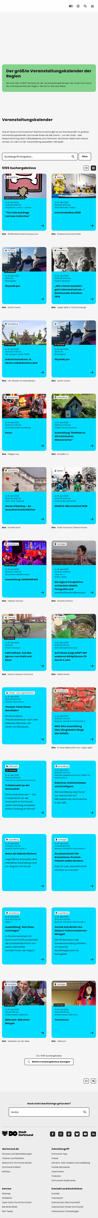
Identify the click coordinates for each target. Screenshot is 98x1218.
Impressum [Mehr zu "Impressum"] (57, 1197)
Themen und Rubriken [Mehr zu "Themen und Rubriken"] (13, 1158)
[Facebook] (52, 1134)
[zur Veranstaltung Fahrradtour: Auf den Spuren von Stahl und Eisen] (24, 642)
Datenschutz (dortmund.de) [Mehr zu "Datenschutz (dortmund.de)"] (66, 1202)
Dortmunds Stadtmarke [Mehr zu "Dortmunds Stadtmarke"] (64, 1180)
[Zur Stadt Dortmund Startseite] (18, 6)
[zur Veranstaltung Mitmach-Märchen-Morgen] (24, 1009)
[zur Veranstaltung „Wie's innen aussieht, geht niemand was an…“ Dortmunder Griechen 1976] (74, 275)
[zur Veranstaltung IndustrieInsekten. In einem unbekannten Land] (24, 348)
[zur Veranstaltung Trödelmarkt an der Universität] (24, 789)
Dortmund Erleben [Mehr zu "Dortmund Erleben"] (11, 1167)
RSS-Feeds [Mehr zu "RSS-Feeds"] (7, 1211)
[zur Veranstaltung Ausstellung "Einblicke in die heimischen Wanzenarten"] (74, 422)
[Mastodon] (68, 1134)
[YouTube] (85, 1134)
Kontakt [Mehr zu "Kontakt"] (56, 1193)
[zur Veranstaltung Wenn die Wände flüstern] (24, 862)
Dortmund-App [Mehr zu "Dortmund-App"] (59, 1153)
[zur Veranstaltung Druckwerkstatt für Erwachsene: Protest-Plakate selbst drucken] (74, 862)
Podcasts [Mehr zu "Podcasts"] (56, 1176)
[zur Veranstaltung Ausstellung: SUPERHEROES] (24, 569)
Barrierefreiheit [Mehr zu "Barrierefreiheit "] (9, 1206)
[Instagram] (60, 1134)
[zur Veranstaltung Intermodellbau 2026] (74, 202)
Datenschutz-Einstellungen (65, 1211)
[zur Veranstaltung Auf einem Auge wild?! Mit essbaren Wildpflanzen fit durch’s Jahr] (74, 642)
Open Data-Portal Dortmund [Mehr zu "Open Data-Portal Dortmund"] (16, 1202)
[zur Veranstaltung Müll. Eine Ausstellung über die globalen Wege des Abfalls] (74, 715)
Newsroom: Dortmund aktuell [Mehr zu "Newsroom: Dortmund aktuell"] (16, 1162)
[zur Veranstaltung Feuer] (24, 422)
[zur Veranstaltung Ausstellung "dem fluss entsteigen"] (24, 935)
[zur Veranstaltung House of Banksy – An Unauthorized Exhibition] (24, 495)
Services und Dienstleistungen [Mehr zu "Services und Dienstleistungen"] (17, 1153)
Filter (85, 156)
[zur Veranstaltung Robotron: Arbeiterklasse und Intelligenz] (74, 789)
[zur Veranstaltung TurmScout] (74, 1009)
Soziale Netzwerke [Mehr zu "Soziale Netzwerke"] (61, 1167)
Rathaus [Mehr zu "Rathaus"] (6, 1171)
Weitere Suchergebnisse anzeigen (49, 1061)
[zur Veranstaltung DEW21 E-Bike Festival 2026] (74, 495)
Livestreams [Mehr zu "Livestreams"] (58, 1171)
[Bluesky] (77, 1134)
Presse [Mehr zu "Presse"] (55, 1158)
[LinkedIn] (93, 1134)
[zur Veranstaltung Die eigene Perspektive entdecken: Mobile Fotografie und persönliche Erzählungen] (74, 569)
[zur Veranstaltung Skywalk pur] (24, 275)
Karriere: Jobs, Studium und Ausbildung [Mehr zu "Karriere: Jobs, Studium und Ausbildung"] (71, 1162)
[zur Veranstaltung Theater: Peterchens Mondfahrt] (24, 715)
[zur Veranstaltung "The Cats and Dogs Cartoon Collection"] (24, 202)
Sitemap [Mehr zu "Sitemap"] (6, 1193)
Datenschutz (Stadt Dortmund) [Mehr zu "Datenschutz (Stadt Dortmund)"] (67, 1206)
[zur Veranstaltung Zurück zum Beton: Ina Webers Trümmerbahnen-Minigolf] (74, 935)
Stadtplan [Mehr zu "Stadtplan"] (7, 1197)
